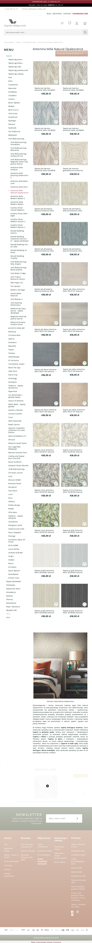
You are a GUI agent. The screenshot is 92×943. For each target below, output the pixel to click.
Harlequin (12, 382)
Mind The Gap (14, 367)
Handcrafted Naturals (16, 294)
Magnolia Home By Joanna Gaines (18, 317)
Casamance (13, 85)
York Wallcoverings (16, 139)
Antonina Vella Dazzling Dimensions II (19, 175)
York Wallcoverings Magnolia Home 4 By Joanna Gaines (19, 161)
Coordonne (13, 522)
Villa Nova (12, 512)
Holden (11, 560)
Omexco (11, 124)
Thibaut (11, 353)
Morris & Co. (13, 110)
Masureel (12, 88)
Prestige (11, 536)
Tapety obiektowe (13, 581)
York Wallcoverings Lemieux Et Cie (19, 155)
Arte (10, 77)
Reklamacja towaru (59, 848)
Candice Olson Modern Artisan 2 (18, 220)
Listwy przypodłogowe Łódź (77, 861)
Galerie (11, 339)
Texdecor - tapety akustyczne (15, 386)
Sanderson (12, 117)
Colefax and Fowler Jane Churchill (16, 457)
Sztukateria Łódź (78, 855)
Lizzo (10, 494)
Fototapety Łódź (77, 851)
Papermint (12, 391)
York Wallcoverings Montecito (19, 149)
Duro (10, 498)
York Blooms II (17, 299)
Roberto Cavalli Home (17, 443)
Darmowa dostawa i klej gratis (26, 857)
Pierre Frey (13, 375)
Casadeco (12, 95)
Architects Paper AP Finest (16, 541)
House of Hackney (15, 401)
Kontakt (67, 13)
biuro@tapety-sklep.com (34, 9)
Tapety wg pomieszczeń (18, 70)
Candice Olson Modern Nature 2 (18, 226)
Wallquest (12, 135)
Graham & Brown (15, 552)
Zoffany (11, 501)
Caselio (11, 99)
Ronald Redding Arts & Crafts (19, 245)
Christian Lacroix (15, 473)
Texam (11, 349)
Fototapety (10, 585)
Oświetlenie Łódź (78, 876)
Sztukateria (11, 592)
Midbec (11, 106)
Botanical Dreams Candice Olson (18, 323)
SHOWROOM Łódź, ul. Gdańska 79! (46, 1)
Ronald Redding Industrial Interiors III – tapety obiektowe (20, 238)
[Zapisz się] (77, 818)
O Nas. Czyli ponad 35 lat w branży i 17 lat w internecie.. (78, 896)
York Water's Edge (18, 273)
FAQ (5, 844)
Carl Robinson (14, 131)
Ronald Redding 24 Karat (19, 251)
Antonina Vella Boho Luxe (19, 182)
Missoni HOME (14, 480)
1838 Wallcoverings (16, 469)
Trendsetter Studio (16, 364)
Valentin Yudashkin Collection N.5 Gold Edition (16, 430)
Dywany (9, 596)
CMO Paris (12, 371)
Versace (11, 439)
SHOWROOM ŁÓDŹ (80, 13)
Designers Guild (15, 525)
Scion (10, 417)
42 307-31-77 (11, 9)
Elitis (10, 81)
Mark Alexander (15, 421)
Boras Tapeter (14, 103)
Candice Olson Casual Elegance (17, 209)
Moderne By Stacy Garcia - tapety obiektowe (18, 310)
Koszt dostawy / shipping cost (27, 845)
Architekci (57, 13)
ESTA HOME (13, 545)
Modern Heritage (18, 290)
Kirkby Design (14, 505)
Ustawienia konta (45, 851)
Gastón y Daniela (15, 410)
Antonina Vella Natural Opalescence (19, 191)
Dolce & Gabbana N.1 (17, 436)
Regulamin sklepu (8, 849)
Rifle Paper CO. (17, 282)
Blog (49, 13)
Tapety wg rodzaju (16, 74)
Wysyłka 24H (11, 610)
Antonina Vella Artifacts (17, 168)
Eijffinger (12, 121)
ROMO (11, 509)
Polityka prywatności (9, 874)
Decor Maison (14, 570)
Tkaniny (9, 599)
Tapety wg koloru (15, 63)
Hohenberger (14, 357)
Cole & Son (12, 113)
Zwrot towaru (60, 862)
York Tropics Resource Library (18, 278)
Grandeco (12, 342)
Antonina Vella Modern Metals (17, 203)
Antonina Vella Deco (19, 187)
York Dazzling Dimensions (16, 304)
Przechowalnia (44, 855)
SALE (8, 617)
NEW (8, 614)
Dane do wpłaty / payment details (78, 887)
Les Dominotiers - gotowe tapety (15, 396)
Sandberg (12, 92)
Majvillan (12, 346)
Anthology (12, 378)
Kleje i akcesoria (13, 606)
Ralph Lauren (14, 424)
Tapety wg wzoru (15, 59)
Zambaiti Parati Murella (18, 465)
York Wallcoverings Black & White (19, 268)
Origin (11, 556)
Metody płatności (28, 851)
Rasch (10, 563)
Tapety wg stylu (14, 67)
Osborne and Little (16, 529)
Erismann (12, 567)
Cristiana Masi (14, 335)
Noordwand (13, 574)
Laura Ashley (13, 549)
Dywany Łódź (76, 872)
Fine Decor (12, 491)
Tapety (9, 56)
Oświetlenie (11, 603)
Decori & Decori (15, 462)
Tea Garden (15, 286)
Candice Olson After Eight (19, 214)
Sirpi (10, 476)
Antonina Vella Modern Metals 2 (18, 197)
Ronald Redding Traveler (17, 257)
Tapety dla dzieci (13, 588)
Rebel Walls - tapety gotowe (16, 405)
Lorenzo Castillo (15, 414)
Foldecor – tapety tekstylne (15, 517)
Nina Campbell (14, 532)
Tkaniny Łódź (76, 868)
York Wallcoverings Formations (19, 143)
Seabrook (12, 128)
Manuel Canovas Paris (17, 452)
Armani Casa (13, 578)
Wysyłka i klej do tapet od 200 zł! (46, 5)
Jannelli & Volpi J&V (16, 328)
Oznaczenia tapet (11, 861)
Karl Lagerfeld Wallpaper (14, 448)
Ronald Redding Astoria (17, 232)
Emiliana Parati (14, 483)
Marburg (12, 331)
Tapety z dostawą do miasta (78, 905)
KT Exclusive (13, 360)
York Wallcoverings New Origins (19, 263)
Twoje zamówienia (43, 845)
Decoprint (12, 487)
